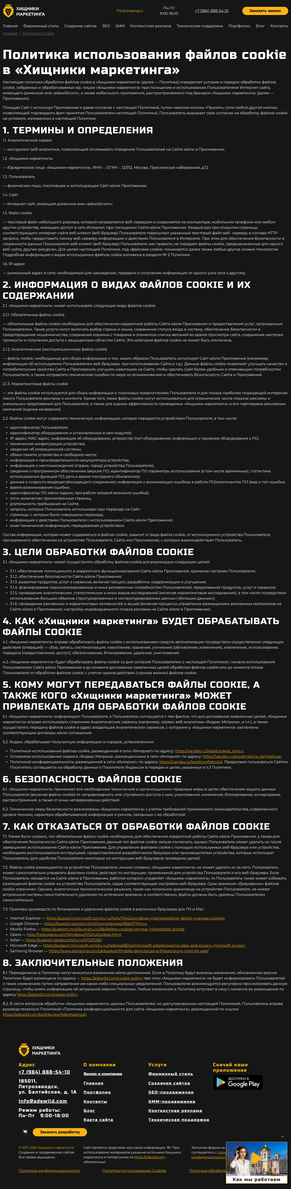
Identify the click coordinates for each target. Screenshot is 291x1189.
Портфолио (239, 26)
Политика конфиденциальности (49, 1171)
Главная (10, 26)
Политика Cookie (38, 33)
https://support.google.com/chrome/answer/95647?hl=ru (95, 924)
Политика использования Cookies (134, 1171)
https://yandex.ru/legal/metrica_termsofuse (242, 756)
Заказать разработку (60, 1132)
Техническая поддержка (200, 26)
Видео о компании (103, 1074)
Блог (260, 26)
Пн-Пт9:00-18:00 (169, 11)
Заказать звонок (265, 11)
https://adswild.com (149, 1157)
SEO (106, 26)
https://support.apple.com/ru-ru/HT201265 (63, 940)
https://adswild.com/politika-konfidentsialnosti (44, 1014)
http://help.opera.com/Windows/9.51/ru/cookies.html (74, 934)
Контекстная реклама (150, 26)
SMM (120, 26)
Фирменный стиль (41, 26)
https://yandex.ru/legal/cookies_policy (209, 751)
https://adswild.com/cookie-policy (111, 978)
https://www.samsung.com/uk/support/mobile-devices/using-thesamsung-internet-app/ (128, 951)
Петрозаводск (129, 11)
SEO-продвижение (171, 1092)
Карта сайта (98, 1119)
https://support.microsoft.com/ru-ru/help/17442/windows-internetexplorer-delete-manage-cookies (135, 918)
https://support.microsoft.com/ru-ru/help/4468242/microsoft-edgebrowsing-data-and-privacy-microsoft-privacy (144, 945)
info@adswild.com (43, 1101)
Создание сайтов (80, 26)
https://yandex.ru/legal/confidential (191, 762)
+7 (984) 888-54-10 (211, 11)
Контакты (279, 26)
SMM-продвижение (172, 1101)
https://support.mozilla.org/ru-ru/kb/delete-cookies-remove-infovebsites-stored (112, 929)
